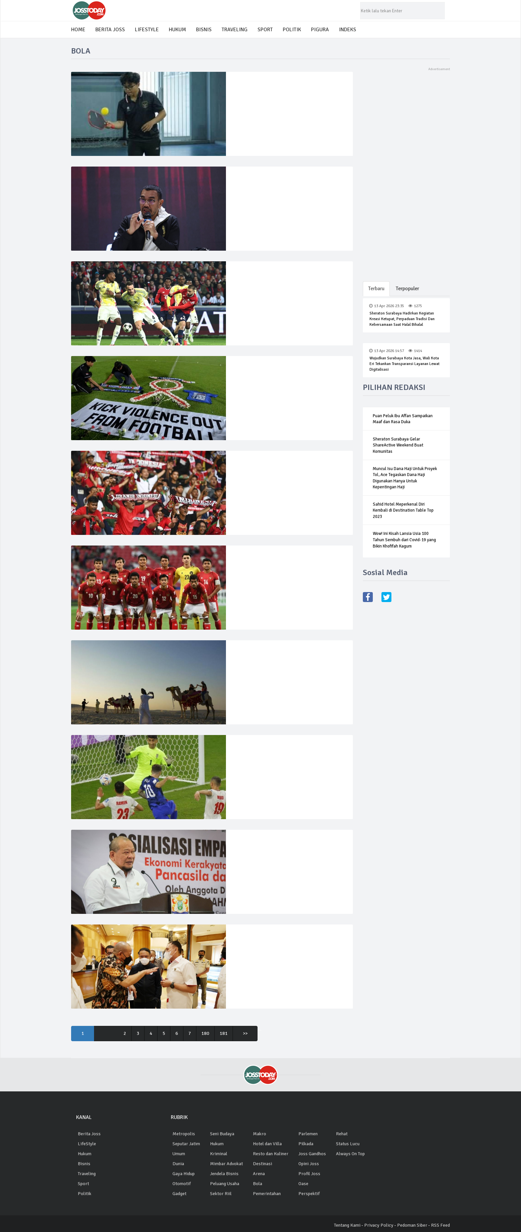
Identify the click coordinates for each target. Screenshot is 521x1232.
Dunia (178, 1164)
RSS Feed (440, 1225)
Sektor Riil (221, 1193)
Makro (259, 1134)
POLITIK (292, 29)
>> (246, 1033)
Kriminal (218, 1154)
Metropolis (183, 1134)
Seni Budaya (222, 1134)
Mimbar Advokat (226, 1164)
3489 (275, 466)
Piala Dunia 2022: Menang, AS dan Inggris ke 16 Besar (288, 764)
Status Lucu (348, 1144)
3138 (276, 87)
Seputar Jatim (186, 1144)
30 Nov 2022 (251, 656)
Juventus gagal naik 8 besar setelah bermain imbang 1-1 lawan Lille (282, 290)
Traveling (87, 1173)
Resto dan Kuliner (270, 1154)
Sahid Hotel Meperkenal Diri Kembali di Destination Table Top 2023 (403, 510)
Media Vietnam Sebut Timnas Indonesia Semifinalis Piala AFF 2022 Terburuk (284, 574)
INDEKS (347, 29)
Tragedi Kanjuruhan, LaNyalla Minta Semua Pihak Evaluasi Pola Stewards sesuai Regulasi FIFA (282, 956)
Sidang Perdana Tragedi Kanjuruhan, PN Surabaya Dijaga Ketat (285, 385)
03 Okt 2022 (251, 845)
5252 (276, 182)
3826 (275, 372)
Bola (257, 1183)
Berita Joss (89, 1134)
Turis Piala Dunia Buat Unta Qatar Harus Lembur (286, 669)
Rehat (342, 1134)
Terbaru (376, 288)
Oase (303, 1183)
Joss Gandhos (312, 1154)
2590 (276, 277)
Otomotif (181, 1183)
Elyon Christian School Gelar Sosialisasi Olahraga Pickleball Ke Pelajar (286, 101)
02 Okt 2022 (251, 940)
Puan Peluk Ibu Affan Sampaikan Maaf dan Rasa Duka (403, 419)
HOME (78, 29)
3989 (276, 656)
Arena (259, 1173)
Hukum (84, 1154)
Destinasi (262, 1164)
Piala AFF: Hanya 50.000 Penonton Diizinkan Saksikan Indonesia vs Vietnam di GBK (286, 483)
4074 (276, 845)
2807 (276, 751)
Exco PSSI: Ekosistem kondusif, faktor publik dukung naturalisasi (285, 195)
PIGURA (320, 29)
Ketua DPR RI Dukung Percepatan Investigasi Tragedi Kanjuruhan (278, 859)
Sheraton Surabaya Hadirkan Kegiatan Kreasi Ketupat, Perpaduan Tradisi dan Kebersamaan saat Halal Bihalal (402, 319)
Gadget (179, 1193)
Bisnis (84, 1164)
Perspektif (309, 1193)
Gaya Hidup (183, 1173)
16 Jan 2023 (251, 372)
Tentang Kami (347, 1225)
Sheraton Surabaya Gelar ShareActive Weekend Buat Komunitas (398, 445)
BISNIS (204, 29)
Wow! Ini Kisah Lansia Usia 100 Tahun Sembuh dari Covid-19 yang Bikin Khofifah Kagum (404, 540)
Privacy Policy (378, 1225)
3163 (275, 561)
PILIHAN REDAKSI (394, 387)
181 (225, 1033)
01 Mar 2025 (251, 87)
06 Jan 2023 (251, 466)
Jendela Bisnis (224, 1173)
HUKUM (177, 29)
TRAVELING (235, 29)
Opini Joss (308, 1164)
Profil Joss (309, 1173)
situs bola (346, 1183)
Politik (84, 1193)
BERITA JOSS (110, 29)
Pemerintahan (267, 1193)
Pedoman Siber (412, 1225)
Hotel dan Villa (267, 1144)
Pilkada (305, 1144)
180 (207, 1033)
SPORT (265, 29)
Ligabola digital (351, 1164)
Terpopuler (408, 288)
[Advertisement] (406, 171)
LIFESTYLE (147, 29)
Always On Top (350, 1154)
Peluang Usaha (224, 1183)
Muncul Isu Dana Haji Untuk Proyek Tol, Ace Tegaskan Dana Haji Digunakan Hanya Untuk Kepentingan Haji (405, 478)
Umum (178, 1154)
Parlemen (308, 1134)
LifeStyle (87, 1144)
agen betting (348, 1173)
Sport (83, 1183)
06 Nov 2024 (251, 182)
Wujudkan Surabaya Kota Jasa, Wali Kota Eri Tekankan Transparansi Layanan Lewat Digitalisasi (404, 364)
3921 (276, 940)
